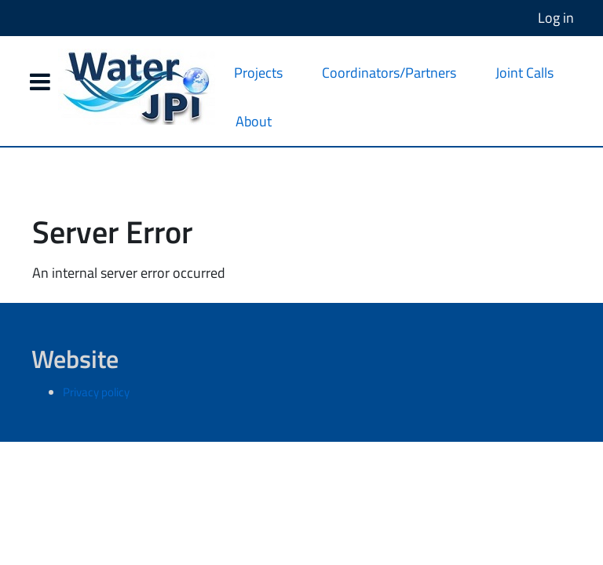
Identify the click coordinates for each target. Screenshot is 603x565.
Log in (556, 17)
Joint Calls (524, 72)
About (254, 121)
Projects (258, 72)
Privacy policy (96, 392)
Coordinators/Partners (389, 72)
